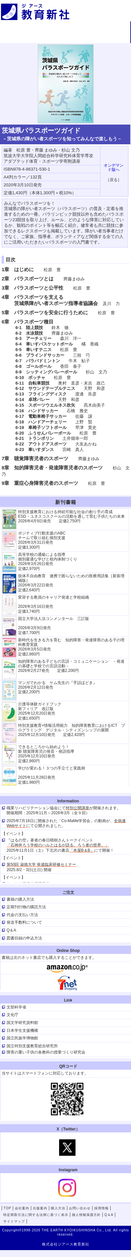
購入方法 (21, 38)
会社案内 (65, 27)
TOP (22, 27)
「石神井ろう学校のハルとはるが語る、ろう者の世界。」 (58, 845)
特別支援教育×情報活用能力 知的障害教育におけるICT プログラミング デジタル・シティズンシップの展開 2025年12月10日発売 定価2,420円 (71, 730)
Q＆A (108, 1215)
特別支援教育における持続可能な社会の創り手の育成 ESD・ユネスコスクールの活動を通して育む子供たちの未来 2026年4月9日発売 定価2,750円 (71, 517)
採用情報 (108, 38)
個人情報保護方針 (86, 1215)
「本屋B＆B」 (81, 850)
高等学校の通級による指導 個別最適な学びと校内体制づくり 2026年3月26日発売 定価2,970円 (47, 561)
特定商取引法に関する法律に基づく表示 (35, 1215)
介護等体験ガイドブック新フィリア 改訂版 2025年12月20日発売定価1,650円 (39, 711)
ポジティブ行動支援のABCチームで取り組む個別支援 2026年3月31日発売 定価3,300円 (42, 540)
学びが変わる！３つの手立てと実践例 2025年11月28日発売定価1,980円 (51, 775)
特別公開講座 (77, 808)
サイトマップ (14, 1221)
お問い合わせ (65, 38)
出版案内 (108, 27)
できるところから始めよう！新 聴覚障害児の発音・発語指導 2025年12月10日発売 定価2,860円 (46, 754)
